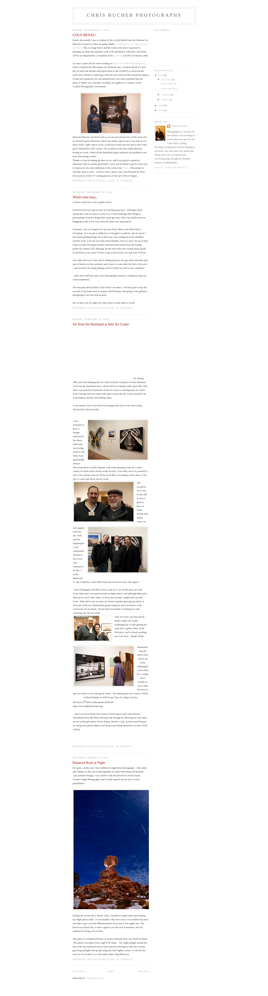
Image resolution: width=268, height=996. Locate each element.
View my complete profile (170, 168)
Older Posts (143, 971)
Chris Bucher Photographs (134, 15)
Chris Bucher (179, 126)
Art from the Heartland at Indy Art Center (101, 324)
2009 (161, 105)
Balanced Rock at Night (89, 763)
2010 (161, 75)
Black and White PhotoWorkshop (129, 63)
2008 (161, 110)
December (166, 79)
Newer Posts (79, 971)
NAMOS (117, 55)
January (165, 99)
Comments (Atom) (95, 978)
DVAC (125, 167)
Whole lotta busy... (85, 197)
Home (111, 971)
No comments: (125, 181)
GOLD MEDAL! (84, 35)
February (165, 94)
